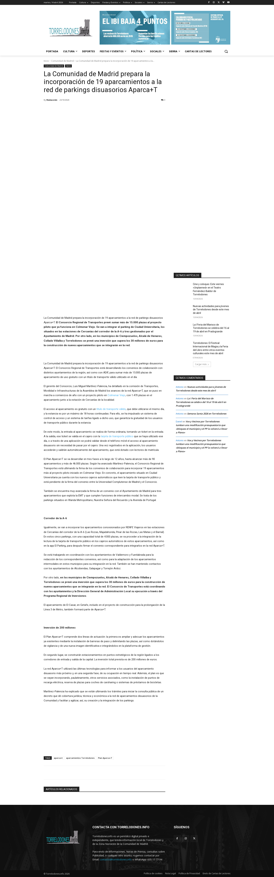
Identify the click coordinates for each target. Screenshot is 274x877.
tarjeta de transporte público (117, 436)
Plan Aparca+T (105, 758)
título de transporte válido (111, 409)
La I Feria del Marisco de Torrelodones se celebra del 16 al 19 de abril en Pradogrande (211, 328)
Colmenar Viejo (116, 395)
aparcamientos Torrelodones (80, 758)
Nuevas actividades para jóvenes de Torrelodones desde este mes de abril (211, 309)
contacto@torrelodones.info (116, 859)
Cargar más (202, 364)
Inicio (46, 60)
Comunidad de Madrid (62, 60)
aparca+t (58, 758)
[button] (226, 51)
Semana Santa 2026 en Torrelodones (206, 413)
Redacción (51, 100)
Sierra (68, 65)
